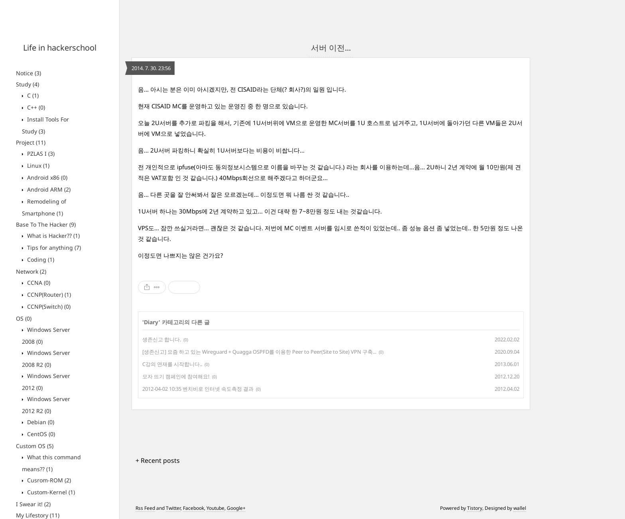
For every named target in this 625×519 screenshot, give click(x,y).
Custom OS (34, 446)
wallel (519, 508)
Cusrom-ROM (48, 480)
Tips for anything (53, 247)
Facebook (193, 508)
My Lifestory (37, 515)
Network (31, 271)
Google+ (236, 508)
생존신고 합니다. (161, 339)
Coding (40, 259)
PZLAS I (40, 153)
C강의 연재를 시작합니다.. (172, 364)
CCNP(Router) (48, 294)
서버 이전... (331, 47)
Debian (40, 422)
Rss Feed (145, 508)
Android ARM (48, 189)
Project (30, 142)
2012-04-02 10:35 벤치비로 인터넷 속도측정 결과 (198, 388)
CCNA (38, 282)
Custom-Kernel (50, 492)
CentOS (40, 434)
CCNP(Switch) (48, 306)
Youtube (215, 508)
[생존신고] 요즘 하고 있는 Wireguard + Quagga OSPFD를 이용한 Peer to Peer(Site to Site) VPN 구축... (259, 351)
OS (23, 318)
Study (27, 84)
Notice (28, 73)
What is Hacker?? (53, 235)
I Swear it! (33, 504)
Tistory (474, 508)
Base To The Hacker (46, 224)
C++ (35, 107)
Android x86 (46, 177)
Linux (37, 165)
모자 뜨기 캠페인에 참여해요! (176, 376)
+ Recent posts (158, 460)
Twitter (173, 508)
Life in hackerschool (59, 47)
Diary (151, 322)
